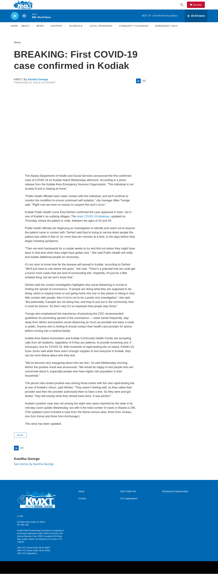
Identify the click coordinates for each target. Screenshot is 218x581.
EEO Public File (128, 498)
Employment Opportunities (175, 498)
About (82, 498)
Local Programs (100, 33)
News (40, 33)
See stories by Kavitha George (34, 471)
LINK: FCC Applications (27, 560)
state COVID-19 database (93, 223)
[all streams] (196, 23)
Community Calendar (133, 33)
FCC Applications (128, 506)
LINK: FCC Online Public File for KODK (33, 558)
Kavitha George (38, 86)
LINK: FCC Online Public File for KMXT (33, 555)
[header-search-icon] (183, 8)
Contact (82, 506)
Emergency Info (166, 33)
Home (14, 33)
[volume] (24, 23)
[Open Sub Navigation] (32, 33)
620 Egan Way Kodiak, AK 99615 (31, 529)
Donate (199, 8)
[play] (14, 23)
